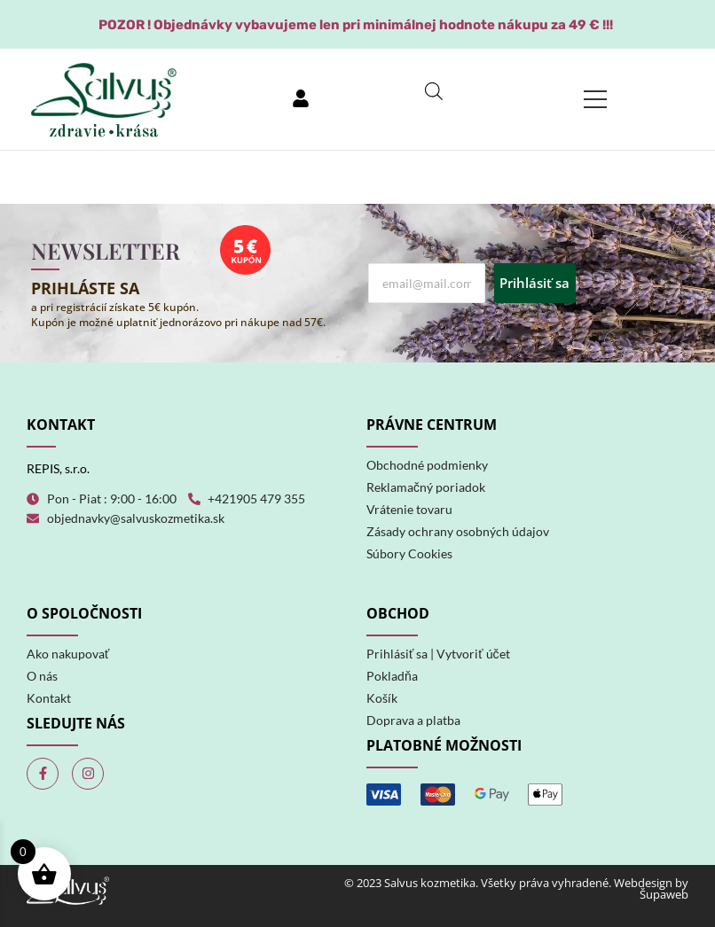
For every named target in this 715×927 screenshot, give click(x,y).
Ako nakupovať (68, 653)
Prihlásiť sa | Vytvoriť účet (438, 653)
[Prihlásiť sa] (301, 99)
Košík (381, 697)
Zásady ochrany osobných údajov (457, 531)
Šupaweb (664, 894)
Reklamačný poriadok (425, 487)
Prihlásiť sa (534, 283)
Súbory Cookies (409, 553)
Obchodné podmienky (427, 464)
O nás (42, 675)
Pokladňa (392, 675)
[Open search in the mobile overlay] (434, 90)
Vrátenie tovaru (409, 509)
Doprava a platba (413, 720)
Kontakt (49, 697)
